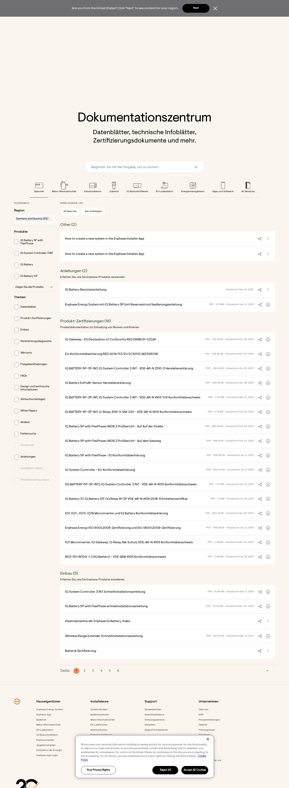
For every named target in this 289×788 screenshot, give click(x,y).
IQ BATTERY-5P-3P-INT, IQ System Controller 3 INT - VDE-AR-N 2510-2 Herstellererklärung (129, 379)
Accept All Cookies (195, 770)
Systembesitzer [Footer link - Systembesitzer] (153, 720)
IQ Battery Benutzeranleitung (85, 300)
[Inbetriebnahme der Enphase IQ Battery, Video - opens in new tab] (268, 632)
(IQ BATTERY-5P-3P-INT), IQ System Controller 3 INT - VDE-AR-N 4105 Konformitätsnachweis (131, 495)
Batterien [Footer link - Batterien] (41, 730)
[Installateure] (112, 21)
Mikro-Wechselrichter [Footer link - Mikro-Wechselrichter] (48, 735)
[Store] (135, 21)
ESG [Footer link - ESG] (201, 725)
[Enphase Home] (57, 21)
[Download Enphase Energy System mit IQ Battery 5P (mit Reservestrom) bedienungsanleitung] (268, 315)
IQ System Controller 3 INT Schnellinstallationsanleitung (105, 602)
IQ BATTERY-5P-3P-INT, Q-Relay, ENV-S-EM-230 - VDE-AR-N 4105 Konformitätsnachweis (128, 422)
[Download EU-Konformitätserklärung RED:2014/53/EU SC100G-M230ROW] (268, 365)
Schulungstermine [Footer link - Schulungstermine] (155, 730)
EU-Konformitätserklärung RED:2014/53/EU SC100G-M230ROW (111, 364)
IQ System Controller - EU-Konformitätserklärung (100, 480)
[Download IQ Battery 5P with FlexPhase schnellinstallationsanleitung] (268, 617)
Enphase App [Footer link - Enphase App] (43, 725)
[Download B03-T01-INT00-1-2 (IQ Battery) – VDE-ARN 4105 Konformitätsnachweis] (268, 567)
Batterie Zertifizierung (80, 661)
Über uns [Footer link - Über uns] (204, 720)
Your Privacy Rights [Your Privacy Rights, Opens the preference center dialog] (98, 770)
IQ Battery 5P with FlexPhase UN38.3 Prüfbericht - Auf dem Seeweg (113, 451)
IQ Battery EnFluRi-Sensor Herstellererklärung (98, 393)
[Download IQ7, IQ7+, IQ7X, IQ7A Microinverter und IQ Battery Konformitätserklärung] (268, 524)
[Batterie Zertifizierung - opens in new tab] (268, 662)
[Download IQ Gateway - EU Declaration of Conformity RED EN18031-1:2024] (268, 350)
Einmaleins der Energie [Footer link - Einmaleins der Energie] (49, 761)
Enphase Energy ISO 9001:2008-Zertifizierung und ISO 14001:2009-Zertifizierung (123, 538)
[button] (226, 21)
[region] (144, 756)
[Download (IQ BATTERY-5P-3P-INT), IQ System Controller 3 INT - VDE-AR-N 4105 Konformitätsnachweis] (268, 495)
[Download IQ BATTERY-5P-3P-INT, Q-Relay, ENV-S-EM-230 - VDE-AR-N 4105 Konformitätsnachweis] (268, 423)
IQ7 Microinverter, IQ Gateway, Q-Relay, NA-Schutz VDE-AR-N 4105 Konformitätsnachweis (129, 553)
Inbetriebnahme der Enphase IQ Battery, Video (97, 632)
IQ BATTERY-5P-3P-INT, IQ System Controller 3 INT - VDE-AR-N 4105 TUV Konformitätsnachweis (132, 408)
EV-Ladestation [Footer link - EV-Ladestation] (45, 741)
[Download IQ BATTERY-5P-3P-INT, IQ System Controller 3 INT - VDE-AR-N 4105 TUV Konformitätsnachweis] (268, 408)
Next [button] (196, 8)
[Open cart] (211, 21)
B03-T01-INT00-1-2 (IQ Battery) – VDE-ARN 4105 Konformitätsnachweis (115, 567)
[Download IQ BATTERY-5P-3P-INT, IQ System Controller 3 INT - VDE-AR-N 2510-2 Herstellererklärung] (268, 379)
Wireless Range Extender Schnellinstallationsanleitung (104, 646)
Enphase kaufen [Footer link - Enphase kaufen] (45, 751)
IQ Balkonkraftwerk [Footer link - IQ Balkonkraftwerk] (47, 746)
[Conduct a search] (139, 177)
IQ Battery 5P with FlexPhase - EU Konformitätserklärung (105, 466)
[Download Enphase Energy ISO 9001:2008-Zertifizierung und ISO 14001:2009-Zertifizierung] (268, 539)
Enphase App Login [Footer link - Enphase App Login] (47, 766)
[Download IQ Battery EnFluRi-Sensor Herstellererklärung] (268, 394)
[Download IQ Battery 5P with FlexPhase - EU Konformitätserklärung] (268, 466)
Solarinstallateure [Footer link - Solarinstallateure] (154, 725)
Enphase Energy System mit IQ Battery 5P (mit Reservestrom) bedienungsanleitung (123, 315)
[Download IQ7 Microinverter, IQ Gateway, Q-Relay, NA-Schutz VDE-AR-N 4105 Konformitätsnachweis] (268, 553)
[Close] (207, 739)
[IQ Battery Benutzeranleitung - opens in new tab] (268, 300)
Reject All (165, 770)
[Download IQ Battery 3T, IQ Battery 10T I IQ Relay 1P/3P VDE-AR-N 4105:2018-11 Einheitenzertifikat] (268, 510)
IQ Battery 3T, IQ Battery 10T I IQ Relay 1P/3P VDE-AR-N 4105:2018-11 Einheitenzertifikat (126, 509)
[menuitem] (82, 21)
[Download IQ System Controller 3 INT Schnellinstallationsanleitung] (268, 602)
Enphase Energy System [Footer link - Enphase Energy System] (49, 720)
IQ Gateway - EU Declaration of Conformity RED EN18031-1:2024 (110, 350)
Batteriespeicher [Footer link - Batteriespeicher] (99, 725)
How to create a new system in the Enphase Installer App (104, 249)
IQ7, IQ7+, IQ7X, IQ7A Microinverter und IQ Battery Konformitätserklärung (116, 524)
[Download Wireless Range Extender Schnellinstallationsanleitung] (268, 647)
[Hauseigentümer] (82, 21)
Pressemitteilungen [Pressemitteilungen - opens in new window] (209, 730)
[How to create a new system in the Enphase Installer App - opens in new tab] (268, 249)
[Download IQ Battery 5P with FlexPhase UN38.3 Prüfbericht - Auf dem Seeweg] (268, 452)
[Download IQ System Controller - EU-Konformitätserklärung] (268, 481)
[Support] (155, 21)
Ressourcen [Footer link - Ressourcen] (97, 781)
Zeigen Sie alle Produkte (34, 298)
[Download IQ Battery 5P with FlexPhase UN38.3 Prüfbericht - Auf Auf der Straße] (268, 437)
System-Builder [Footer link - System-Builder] (99, 720)
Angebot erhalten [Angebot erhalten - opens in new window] (46, 756)
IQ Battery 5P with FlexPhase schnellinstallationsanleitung (106, 617)
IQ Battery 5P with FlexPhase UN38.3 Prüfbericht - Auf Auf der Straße (114, 437)
